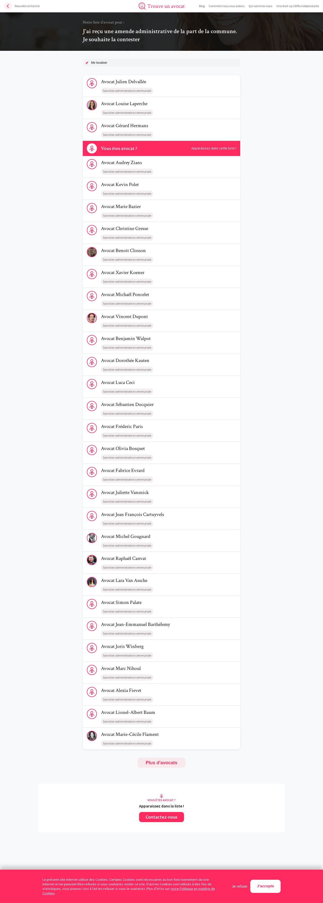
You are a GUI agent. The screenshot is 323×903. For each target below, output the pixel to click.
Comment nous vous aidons (227, 6)
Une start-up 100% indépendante (297, 6)
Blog (202, 6)
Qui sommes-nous (260, 6)
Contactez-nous (161, 817)
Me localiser (99, 62)
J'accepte (265, 886)
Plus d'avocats (161, 762)
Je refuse (240, 886)
